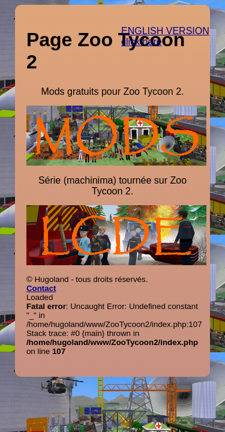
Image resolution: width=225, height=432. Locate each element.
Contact (41, 288)
